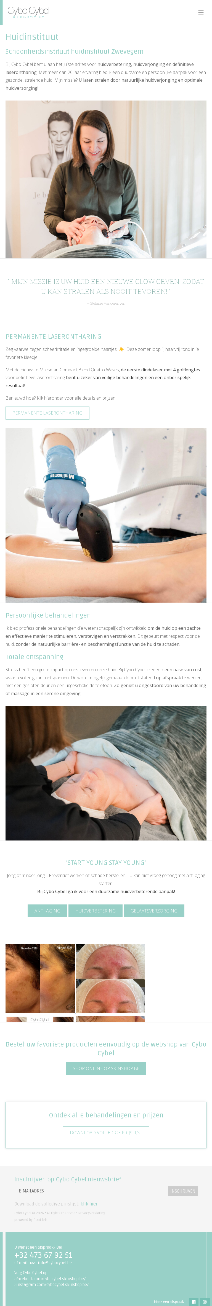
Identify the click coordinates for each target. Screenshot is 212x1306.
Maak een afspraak (169, 1302)
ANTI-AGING (47, 911)
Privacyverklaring (91, 1213)
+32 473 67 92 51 (43, 1255)
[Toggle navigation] (200, 12)
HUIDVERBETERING (95, 911)
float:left (40, 1220)
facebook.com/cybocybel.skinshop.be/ (51, 1279)
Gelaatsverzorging (154, 911)
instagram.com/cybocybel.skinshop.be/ (52, 1284)
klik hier (89, 1204)
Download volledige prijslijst (106, 1133)
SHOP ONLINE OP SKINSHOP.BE (106, 1068)
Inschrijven (182, 1191)
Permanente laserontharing (47, 413)
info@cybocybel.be (55, 1263)
